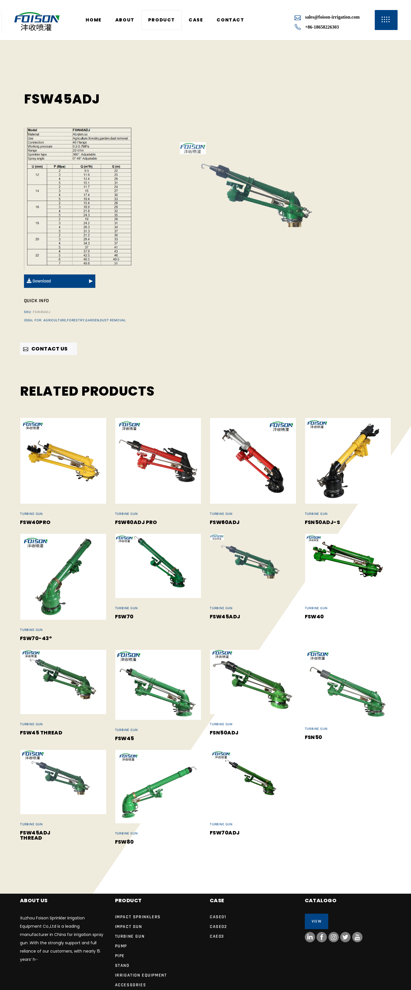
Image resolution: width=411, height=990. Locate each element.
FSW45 (124, 738)
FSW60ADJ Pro (136, 522)
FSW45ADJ (225, 616)
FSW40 (314, 616)
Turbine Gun (31, 513)
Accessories (130, 985)
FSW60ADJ (225, 522)
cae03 (217, 936)
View (317, 921)
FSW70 (124, 616)
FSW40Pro (35, 522)
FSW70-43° (36, 638)
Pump (121, 946)
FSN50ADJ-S (322, 522)
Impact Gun (128, 927)
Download (39, 281)
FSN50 (313, 737)
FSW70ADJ (225, 832)
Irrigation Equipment (141, 975)
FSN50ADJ (224, 732)
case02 (218, 927)
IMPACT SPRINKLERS (138, 917)
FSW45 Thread (41, 732)
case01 (218, 917)
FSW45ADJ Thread (35, 835)
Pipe (120, 956)
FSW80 (124, 841)
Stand (122, 966)
